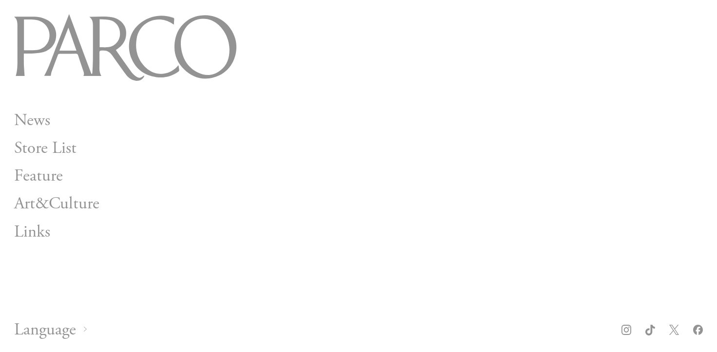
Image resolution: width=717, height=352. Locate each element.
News (32, 120)
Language (45, 329)
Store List (45, 148)
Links (32, 231)
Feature (38, 175)
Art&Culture (56, 204)
